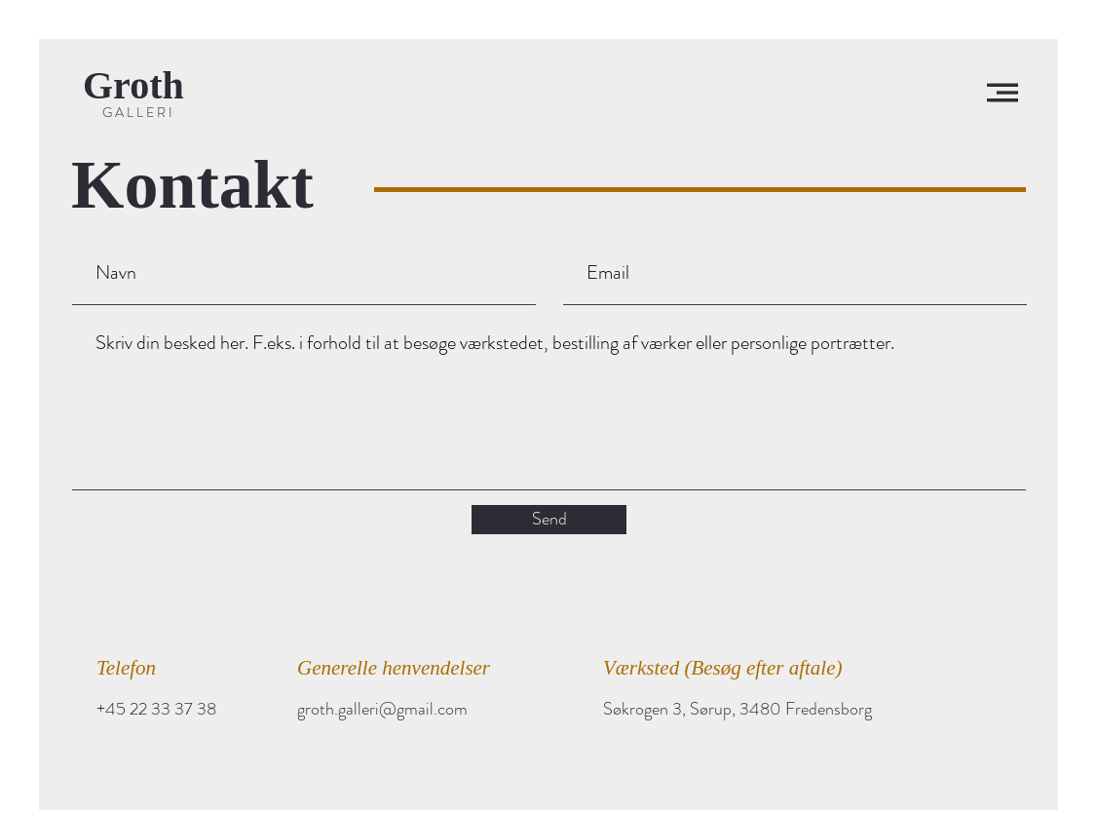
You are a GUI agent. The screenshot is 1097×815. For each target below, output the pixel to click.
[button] (1002, 92)
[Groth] (142, 85)
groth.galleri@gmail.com (382, 708)
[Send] (549, 519)
